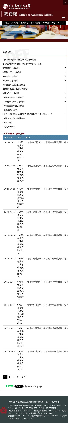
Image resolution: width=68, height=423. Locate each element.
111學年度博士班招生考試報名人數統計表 (20, 151)
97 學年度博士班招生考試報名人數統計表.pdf (20, 314)
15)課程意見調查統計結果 (14, 118)
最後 (23, 377)
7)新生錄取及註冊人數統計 (14, 84)
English (61, 23)
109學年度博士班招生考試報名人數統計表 (20, 221)
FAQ (54, 23)
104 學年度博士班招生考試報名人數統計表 (20, 290)
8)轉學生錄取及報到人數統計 (15, 89)
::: (2, 23)
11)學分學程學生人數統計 (14, 101)
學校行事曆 (35, 23)
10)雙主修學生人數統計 (13, 97)
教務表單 (24, 23)
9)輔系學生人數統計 (11, 93)
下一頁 (16, 377)
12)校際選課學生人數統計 (14, 105)
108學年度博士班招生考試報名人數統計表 (20, 244)
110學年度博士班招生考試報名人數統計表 (20, 197)
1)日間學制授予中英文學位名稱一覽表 (19, 59)
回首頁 (6, 23)
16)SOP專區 (8, 122)
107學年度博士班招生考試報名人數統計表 (20, 174)
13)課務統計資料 (10, 110)
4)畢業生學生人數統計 (12, 72)
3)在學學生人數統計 (11, 68)
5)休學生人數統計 (10, 76)
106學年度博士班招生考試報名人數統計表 (20, 267)
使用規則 (55, 401)
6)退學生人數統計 (10, 80)
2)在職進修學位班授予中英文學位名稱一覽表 (22, 63)
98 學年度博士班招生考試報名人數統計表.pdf (20, 337)
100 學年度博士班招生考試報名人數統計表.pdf (20, 360)
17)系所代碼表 (9, 126)
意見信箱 (46, 23)
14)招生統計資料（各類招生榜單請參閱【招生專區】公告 (28, 114)
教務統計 (15, 23)
